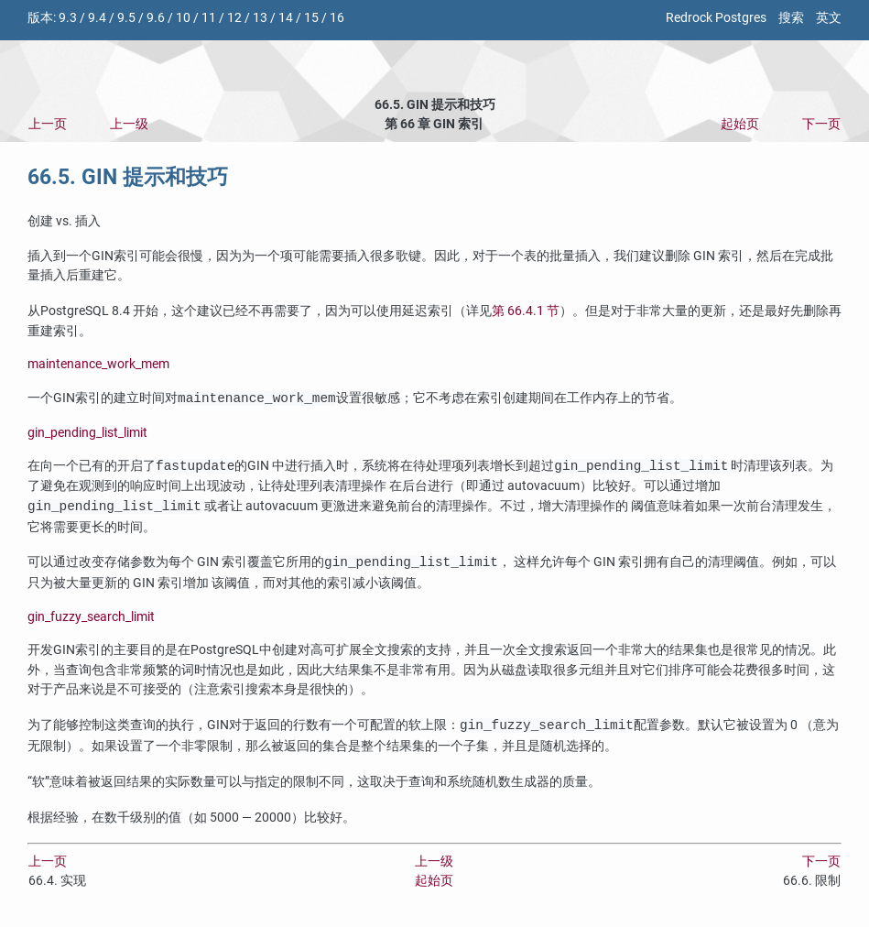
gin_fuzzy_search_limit (91, 617)
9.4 (97, 18)
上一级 (129, 124)
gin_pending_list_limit (87, 433)
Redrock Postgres (716, 18)
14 (285, 18)
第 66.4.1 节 (525, 311)
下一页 (821, 124)
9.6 (156, 18)
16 (337, 18)
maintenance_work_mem (98, 364)
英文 (829, 18)
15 (311, 18)
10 (183, 18)
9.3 (68, 18)
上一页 (47, 124)
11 (208, 18)
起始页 (740, 124)
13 (260, 18)
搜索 (791, 18)
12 (234, 18)
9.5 (126, 18)
